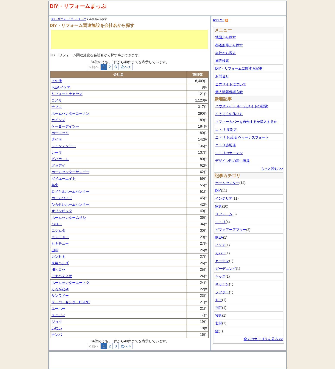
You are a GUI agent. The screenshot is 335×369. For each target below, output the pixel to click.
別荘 (218, 308)
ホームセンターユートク (70, 283)
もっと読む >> (272, 168)
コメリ (56, 100)
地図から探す (225, 37)
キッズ (220, 276)
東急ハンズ (60, 263)
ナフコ (56, 107)
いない (56, 328)
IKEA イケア (60, 87)
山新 (54, 250)
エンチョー (60, 237)
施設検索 (222, 61)
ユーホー (58, 308)
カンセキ (58, 256)
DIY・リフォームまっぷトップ (68, 19)
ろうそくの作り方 (229, 114)
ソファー (222, 292)
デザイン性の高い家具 (232, 161)
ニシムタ (58, 230)
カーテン (222, 261)
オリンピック (61, 211)
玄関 (218, 323)
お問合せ (222, 76)
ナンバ (56, 334)
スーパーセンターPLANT (70, 302)
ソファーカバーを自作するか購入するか (246, 122)
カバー (220, 253)
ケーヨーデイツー (65, 126)
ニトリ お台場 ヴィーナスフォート (242, 137)
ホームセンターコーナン (70, 113)
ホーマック (60, 133)
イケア (220, 245)
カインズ (58, 120)
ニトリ (220, 222)
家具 (218, 206)
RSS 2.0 (218, 20)
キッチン (222, 284)
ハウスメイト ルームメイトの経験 (241, 106)
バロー (56, 224)
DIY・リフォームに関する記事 (238, 68)
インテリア (223, 198)
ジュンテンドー (63, 146)
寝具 (218, 315)
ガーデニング (225, 268)
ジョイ (56, 322)
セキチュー (60, 243)
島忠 (54, 185)
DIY (218, 190)
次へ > (126, 67)
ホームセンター (227, 183)
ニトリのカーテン (229, 153)
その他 (56, 81)
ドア (218, 300)
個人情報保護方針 (229, 92)
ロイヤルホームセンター (70, 191)
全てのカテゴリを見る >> (263, 339)
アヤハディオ (61, 276)
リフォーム (223, 214)
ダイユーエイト (63, 178)
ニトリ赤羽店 (225, 145)
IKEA (219, 237)
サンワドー (60, 295)
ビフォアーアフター (230, 229)
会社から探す (225, 53)
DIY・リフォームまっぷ (78, 6)
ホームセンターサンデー (70, 172)
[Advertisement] (129, 39)
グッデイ (58, 165)
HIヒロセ (58, 269)
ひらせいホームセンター (70, 204)
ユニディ (58, 315)
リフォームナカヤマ (67, 94)
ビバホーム (60, 159)
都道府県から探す (229, 45)
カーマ (56, 152)
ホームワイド (61, 198)
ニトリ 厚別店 (226, 129)
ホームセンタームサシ (68, 217)
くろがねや (60, 289)
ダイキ (56, 139)
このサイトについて (230, 84)
